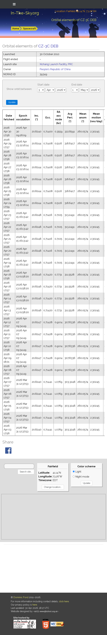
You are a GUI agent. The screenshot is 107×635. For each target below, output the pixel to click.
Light (77, 471)
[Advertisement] (53, 517)
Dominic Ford (20, 597)
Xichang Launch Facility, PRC (56, 64)
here (34, 604)
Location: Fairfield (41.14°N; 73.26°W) (75, 11)
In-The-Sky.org (25, 13)
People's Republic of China (55, 69)
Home (15, 28)
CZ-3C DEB (48, 46)
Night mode (81, 476)
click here (64, 601)
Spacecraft (29, 28)
